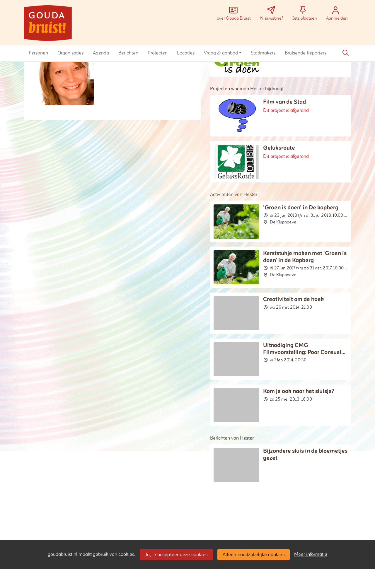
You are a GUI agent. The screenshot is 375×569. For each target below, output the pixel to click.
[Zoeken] (345, 53)
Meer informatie (310, 554)
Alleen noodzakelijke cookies (253, 555)
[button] (38, 53)
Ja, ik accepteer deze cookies (176, 555)
